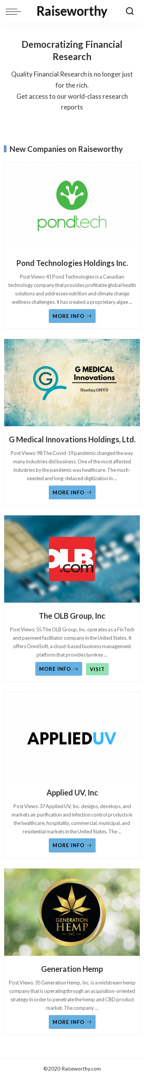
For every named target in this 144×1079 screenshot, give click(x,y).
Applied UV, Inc (72, 792)
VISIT (97, 669)
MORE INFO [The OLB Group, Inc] (58, 669)
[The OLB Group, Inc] (72, 560)
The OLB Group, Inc (72, 615)
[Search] (129, 11)
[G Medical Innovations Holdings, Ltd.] (72, 384)
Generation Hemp (72, 968)
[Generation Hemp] (72, 914)
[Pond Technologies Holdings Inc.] (72, 207)
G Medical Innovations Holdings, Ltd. (72, 439)
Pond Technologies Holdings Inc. (72, 262)
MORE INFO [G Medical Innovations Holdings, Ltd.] (72, 492)
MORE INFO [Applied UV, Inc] (72, 845)
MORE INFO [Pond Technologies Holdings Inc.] (72, 316)
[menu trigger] (15, 11)
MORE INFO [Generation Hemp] (72, 1022)
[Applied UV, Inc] (72, 737)
